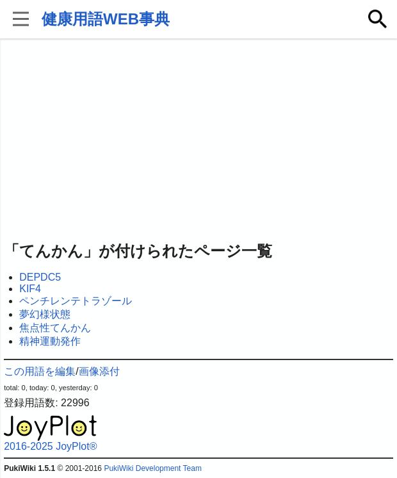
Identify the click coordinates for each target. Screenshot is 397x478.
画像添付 (99, 371)
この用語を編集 (40, 371)
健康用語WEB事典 (106, 19)
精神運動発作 (50, 341)
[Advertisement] (198, 141)
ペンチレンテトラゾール (75, 300)
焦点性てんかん (55, 327)
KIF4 (30, 288)
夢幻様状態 (44, 314)
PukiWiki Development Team (153, 468)
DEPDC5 (40, 277)
